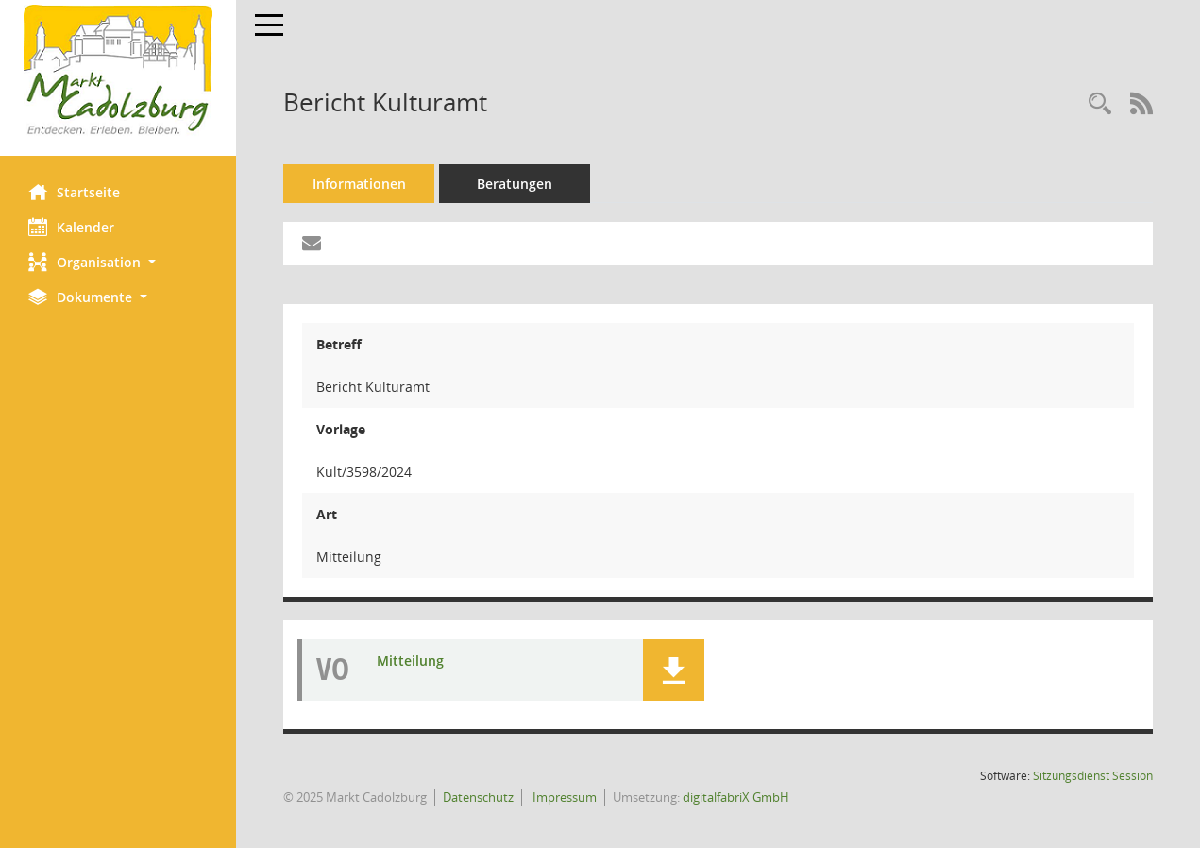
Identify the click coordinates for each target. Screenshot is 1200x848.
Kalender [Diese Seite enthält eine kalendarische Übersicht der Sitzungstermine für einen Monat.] (71, 226)
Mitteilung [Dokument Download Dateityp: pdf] (410, 661)
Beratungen (514, 184)
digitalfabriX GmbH (736, 797)
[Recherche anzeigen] (1100, 104)
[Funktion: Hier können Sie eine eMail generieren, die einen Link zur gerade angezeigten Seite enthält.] (311, 244)
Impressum (563, 797)
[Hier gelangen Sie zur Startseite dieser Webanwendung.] (118, 71)
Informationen (359, 184)
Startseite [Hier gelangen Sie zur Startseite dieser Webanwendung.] (74, 191)
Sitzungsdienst (1093, 776)
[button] (118, 262)
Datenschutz (478, 797)
